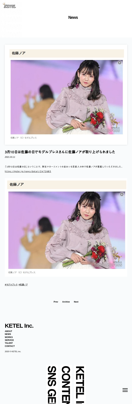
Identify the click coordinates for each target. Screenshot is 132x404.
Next (76, 302)
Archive (66, 302)
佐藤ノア (24, 285)
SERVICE (9, 340)
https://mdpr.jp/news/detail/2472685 (28, 171)
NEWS (8, 334)
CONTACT (10, 346)
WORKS (9, 337)
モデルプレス (12, 285)
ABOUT (8, 331)
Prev (56, 302)
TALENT (9, 343)
